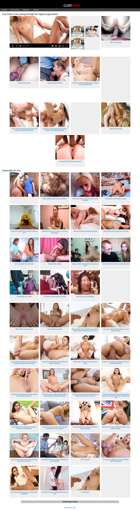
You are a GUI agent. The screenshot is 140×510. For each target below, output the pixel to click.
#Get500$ (35, 10)
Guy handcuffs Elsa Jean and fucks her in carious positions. (85, 427)
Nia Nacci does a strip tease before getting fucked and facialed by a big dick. (85, 395)
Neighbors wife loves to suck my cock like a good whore (55, 231)
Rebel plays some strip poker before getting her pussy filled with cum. (24, 395)
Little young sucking (116, 42)
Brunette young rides (24, 83)
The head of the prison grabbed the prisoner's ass (54, 492)
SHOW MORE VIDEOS (70, 502)
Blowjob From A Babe (54, 264)
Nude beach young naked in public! (115, 198)
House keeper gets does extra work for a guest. (85, 362)
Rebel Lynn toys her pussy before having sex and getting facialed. (115, 362)
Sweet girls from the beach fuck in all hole (115, 231)
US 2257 (73, 507)
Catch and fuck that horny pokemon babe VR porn (24, 231)
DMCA (66, 507)
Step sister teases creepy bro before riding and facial (85, 199)
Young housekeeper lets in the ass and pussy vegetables (24, 492)
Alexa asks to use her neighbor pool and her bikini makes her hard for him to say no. (85, 329)
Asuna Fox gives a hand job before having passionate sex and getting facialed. (54, 395)
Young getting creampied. (54, 329)
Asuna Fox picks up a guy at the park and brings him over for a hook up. (54, 427)
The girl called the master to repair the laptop (115, 264)
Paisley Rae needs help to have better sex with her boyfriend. (54, 362)
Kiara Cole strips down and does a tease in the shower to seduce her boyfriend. (24, 362)
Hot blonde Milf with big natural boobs (70, 161)
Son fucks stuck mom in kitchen (24, 264)
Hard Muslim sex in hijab (24, 296)
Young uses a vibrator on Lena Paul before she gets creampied (116, 460)
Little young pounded (115, 128)
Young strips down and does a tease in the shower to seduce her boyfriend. (24, 129)
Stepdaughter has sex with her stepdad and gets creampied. (55, 460)
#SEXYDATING (15, 10)
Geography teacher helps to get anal (55, 296)
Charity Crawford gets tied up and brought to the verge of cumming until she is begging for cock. (115, 395)
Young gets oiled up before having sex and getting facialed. (116, 329)
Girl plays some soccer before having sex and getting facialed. (116, 427)
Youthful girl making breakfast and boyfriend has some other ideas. (85, 83)
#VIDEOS (4, 10)
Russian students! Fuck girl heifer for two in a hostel (85, 264)
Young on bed (85, 492)
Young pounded (85, 459)
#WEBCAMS (26, 10)
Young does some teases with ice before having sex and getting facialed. (54, 129)
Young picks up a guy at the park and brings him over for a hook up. (24, 460)
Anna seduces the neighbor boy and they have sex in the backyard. (24, 427)
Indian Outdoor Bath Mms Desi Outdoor (55, 198)
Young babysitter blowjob (54, 83)
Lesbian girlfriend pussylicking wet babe (85, 231)
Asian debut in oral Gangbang (85, 296)
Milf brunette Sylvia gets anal (24, 329)
